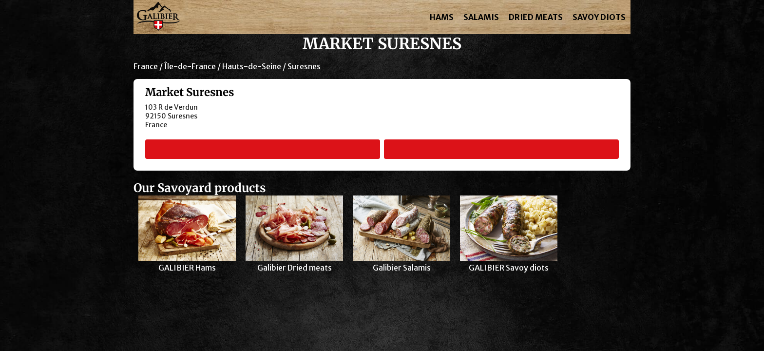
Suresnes (304, 66)
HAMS (442, 17)
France (146, 66)
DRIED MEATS (536, 17)
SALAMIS (481, 17)
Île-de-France (190, 66)
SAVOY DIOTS (599, 17)
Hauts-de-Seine (251, 66)
